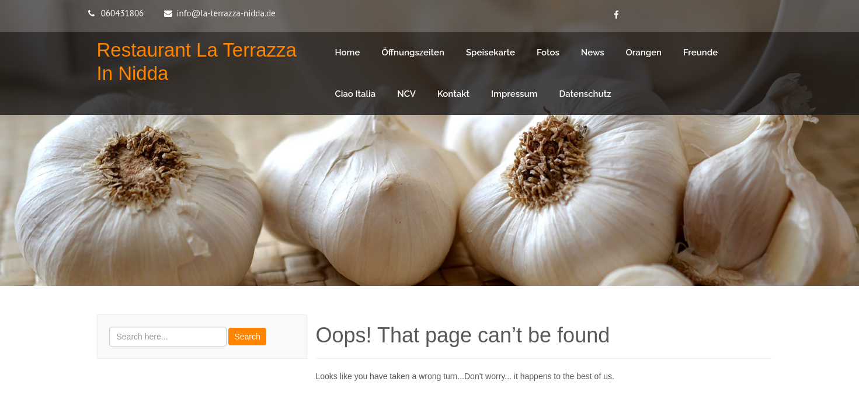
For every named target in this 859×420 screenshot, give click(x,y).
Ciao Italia (355, 94)
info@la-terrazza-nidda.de (226, 13)
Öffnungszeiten (412, 52)
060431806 (122, 13)
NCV (406, 94)
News (592, 52)
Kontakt (453, 94)
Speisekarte (490, 52)
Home (347, 52)
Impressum (514, 94)
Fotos (548, 52)
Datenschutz (585, 94)
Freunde (700, 52)
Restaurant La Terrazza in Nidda (197, 61)
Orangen (644, 52)
